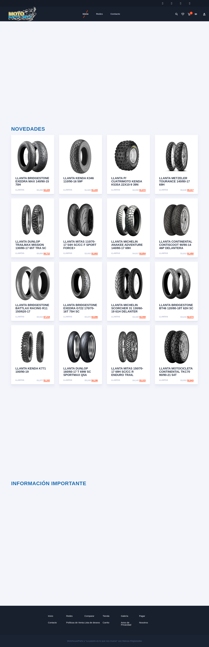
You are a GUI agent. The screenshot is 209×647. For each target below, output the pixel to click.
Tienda (106, 616)
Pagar (142, 616)
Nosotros (143, 622)
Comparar (89, 616)
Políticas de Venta (75, 622)
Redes (99, 14)
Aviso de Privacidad (126, 623)
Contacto (115, 14)
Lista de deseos (92, 622)
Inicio (85, 14)
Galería (124, 616)
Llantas (19, 190)
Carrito (106, 622)
